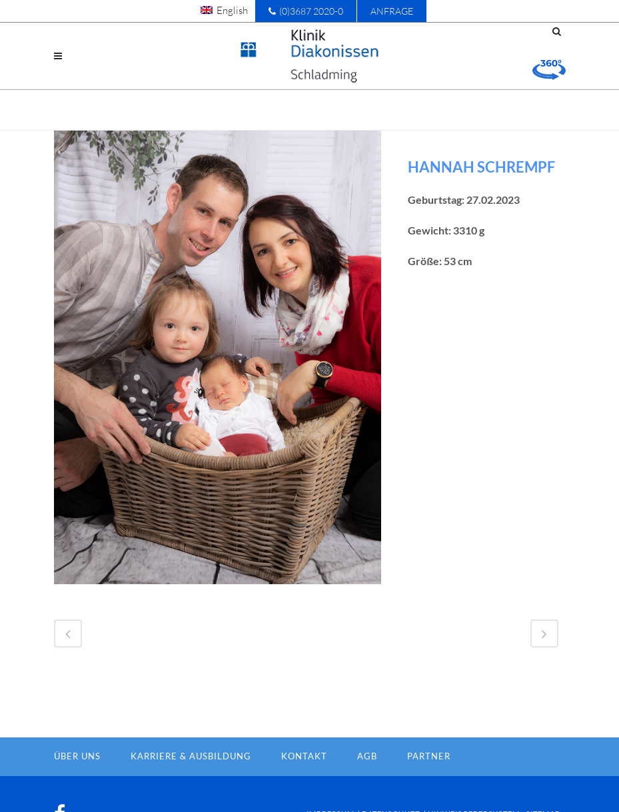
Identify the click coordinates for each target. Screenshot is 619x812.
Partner (428, 756)
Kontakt (304, 756)
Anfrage (391, 11)
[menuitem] (224, 10)
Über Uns (77, 756)
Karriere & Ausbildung (191, 756)
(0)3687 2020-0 (306, 11)
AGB (367, 756)
